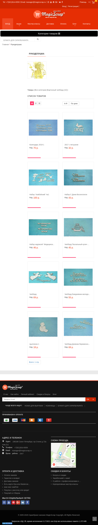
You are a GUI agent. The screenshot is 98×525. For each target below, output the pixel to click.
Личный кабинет (27, 394)
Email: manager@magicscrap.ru (33, 2)
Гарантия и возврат (12, 478)
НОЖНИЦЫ (50, 406)
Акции (18, 24)
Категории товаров (49, 33)
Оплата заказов (10, 475)
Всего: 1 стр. (34, 362)
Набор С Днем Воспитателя (76, 195)
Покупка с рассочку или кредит (16, 490)
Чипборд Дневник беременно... (77, 344)
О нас (5, 394)
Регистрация (73, 6)
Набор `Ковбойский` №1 (39, 195)
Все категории (41, 90)
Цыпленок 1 (34, 344)
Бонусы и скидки (59, 475)
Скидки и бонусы (43, 394)
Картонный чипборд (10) (57, 90)
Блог (74, 24)
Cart (93, 2)
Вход (64, 6)
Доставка (50, 24)
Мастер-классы (34, 24)
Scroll (95, 519)
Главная (5, 44)
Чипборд (32, 294)
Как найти (15, 394)
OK (88, 399)
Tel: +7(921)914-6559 (11, 2)
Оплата (63, 24)
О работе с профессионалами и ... (67, 481)
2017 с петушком (71, 145)
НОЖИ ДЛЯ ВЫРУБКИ (34, 406)
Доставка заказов (11, 481)
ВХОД (7, 24)
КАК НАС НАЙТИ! (11, 487)
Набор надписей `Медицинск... (41, 244)
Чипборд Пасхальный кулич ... (77, 244)
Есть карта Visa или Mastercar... (17, 484)
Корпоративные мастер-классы (65, 484)
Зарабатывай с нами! (61, 478)
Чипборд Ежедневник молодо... (77, 294)
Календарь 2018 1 (36, 145)
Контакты (86, 24)
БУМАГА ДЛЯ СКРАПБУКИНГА (70, 406)
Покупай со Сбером (12, 493)
